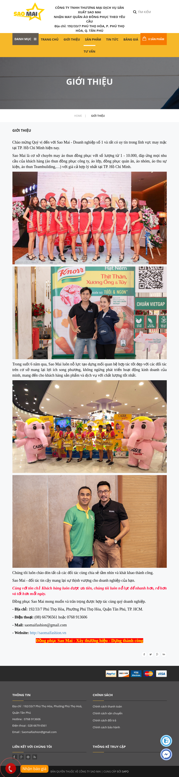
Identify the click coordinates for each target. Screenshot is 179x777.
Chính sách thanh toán (107, 706)
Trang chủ (49, 39)
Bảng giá (130, 39)
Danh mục (25, 39)
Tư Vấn (89, 51)
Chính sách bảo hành (106, 727)
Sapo (125, 771)
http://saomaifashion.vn (48, 633)
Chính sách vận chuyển (108, 713)
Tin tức (112, 39)
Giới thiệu (71, 39)
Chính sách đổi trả (104, 720)
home (80, 116)
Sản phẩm (93, 39)
